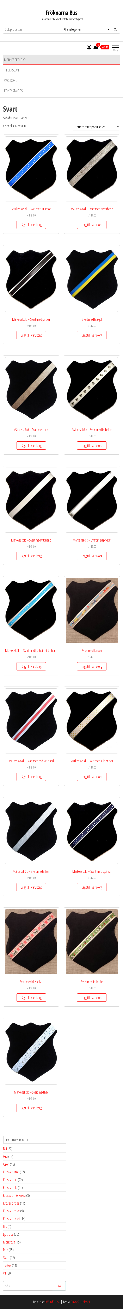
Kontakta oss (13, 90)
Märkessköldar (15, 59)
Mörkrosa (9, 1242)
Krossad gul (10, 1179)
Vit (4, 1273)
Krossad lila (10, 1187)
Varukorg (11, 80)
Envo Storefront (80, 1301)
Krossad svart (11, 1218)
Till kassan (11, 70)
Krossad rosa (11, 1203)
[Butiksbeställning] (96, 127)
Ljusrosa (8, 1234)
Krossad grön (11, 1171)
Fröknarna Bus (62, 12)
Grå (5, 1156)
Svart (6, 1257)
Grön (6, 1164)
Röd (5, 1249)
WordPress (53, 1301)
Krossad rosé (11, 1210)
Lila (5, 1226)
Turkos (7, 1265)
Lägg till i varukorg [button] (31, 224)
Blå (5, 1148)
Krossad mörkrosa (14, 1195)
